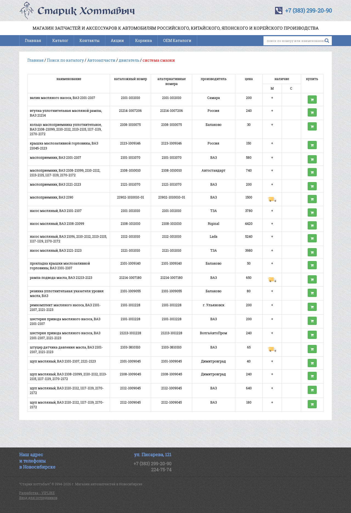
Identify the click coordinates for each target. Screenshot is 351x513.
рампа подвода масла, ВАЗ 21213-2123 (61, 277)
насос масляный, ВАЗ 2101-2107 (56, 210)
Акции (117, 40)
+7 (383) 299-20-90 (308, 10)
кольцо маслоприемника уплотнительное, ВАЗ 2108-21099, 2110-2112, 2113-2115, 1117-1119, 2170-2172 (65, 129)
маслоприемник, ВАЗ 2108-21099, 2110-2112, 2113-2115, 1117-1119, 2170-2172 (65, 172)
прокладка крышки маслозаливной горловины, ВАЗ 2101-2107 (60, 265)
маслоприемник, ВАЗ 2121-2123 (55, 184)
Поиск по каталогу (65, 60)
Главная (33, 40)
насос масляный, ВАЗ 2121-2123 (55, 250)
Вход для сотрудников (38, 497)
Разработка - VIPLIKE (37, 493)
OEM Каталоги (177, 40)
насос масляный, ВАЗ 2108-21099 (57, 223)
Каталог (60, 40)
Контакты (90, 40)
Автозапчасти (101, 60)
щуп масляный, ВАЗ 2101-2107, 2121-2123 (63, 361)
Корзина (143, 40)
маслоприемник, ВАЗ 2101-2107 (55, 157)
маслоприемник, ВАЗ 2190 (51, 197)
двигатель (129, 60)
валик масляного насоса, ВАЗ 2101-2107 (62, 97)
